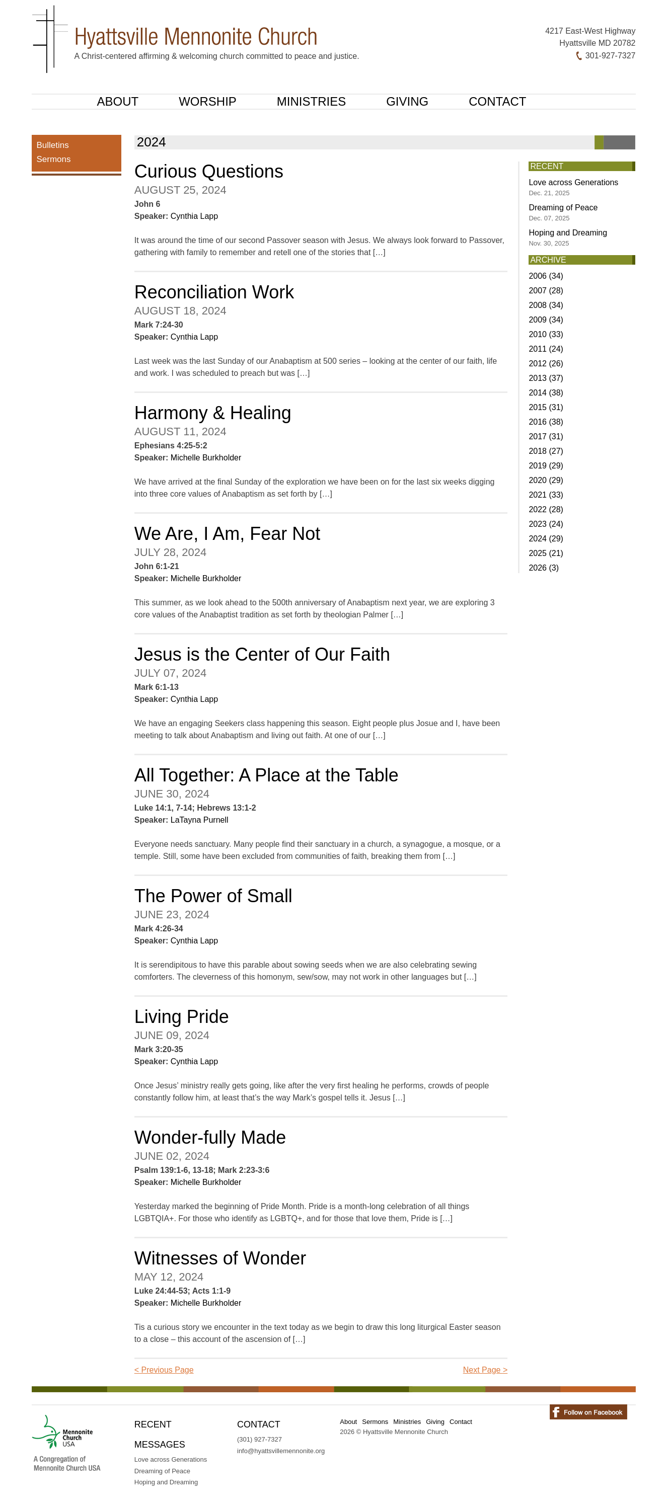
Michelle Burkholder (206, 457)
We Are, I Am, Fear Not (227, 533)
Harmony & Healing (212, 413)
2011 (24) (546, 349)
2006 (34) (546, 276)
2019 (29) (546, 465)
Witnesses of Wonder (220, 1258)
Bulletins (53, 145)
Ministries (311, 101)
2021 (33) (546, 495)
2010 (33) (546, 334)
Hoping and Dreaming (568, 237)
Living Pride (181, 1016)
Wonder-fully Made (210, 1137)
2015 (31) (546, 407)
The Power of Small (213, 896)
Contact (497, 101)
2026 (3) (544, 568)
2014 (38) (546, 392)
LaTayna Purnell (200, 820)
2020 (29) (546, 480)
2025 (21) (546, 553)
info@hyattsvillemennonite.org (281, 1451)
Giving (407, 101)
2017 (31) (546, 436)
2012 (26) (546, 363)
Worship (208, 101)
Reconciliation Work (214, 292)
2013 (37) (546, 378)
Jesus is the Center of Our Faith (262, 654)
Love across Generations (573, 187)
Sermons (54, 159)
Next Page (485, 1370)
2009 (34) (546, 319)
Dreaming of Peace (563, 212)
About (118, 101)
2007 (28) (546, 290)
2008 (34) (546, 305)
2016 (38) (546, 422)
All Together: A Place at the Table (266, 775)
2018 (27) (546, 451)
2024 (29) (546, 538)
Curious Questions (208, 171)
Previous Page (164, 1370)
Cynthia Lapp (194, 216)
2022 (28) (546, 509)
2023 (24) (546, 524)
